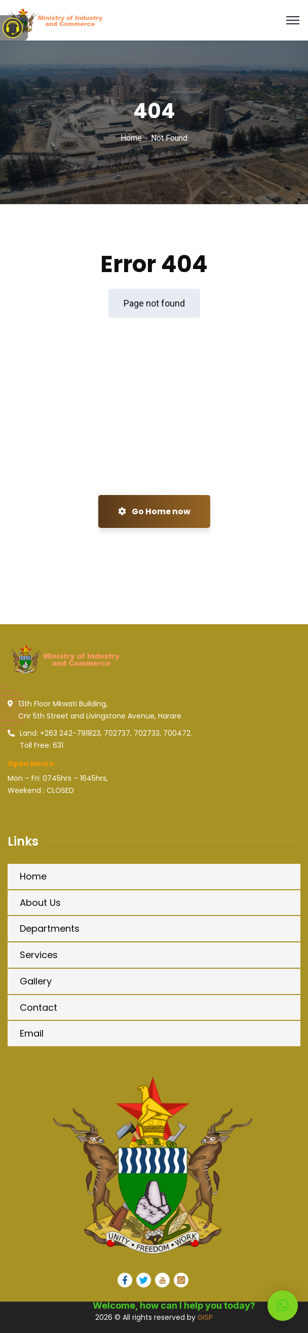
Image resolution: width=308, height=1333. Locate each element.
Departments (50, 928)
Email (32, 1033)
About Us (40, 902)
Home (131, 138)
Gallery (36, 981)
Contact (38, 1007)
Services (39, 954)
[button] (282, 1305)
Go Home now (154, 511)
